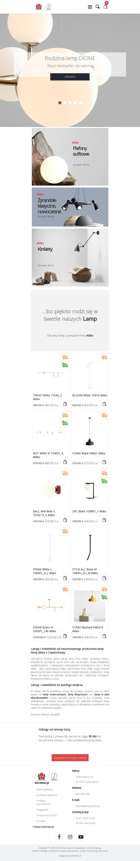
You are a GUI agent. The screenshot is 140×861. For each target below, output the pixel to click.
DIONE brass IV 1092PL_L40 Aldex (44, 629)
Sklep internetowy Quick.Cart (94, 850)
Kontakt (41, 821)
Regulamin (42, 809)
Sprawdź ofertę (81, 164)
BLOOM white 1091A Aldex (89, 395)
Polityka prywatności (43, 802)
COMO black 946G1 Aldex (88, 453)
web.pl (76, 855)
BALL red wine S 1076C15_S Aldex (44, 513)
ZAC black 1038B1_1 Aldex (89, 511)
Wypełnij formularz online (70, 758)
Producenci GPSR (47, 815)
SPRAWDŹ (69, 77)
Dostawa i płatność (47, 795)
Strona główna (44, 789)
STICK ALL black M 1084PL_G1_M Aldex (85, 571)
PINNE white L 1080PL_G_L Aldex (44, 571)
